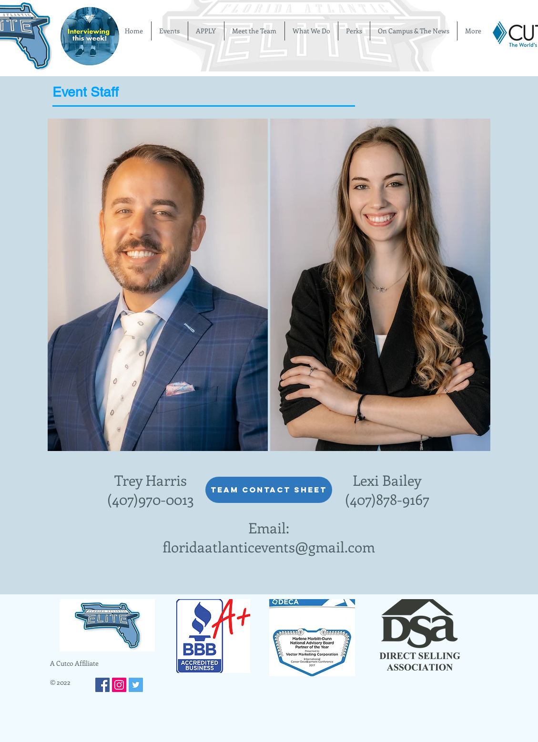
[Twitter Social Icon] (136, 685)
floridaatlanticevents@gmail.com (268, 546)
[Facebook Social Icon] (102, 685)
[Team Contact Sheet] (268, 490)
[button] (158, 285)
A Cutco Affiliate (74, 663)
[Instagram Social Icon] (119, 685)
